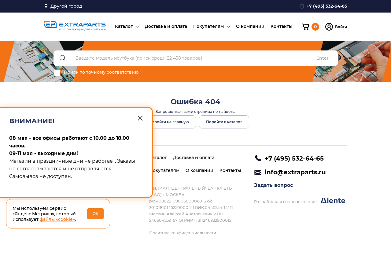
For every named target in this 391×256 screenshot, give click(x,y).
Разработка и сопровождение (299, 201)
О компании (250, 26)
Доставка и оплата (166, 26)
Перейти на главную (169, 122)
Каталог (124, 26)
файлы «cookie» (57, 219)
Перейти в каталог (224, 122)
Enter (322, 58)
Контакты (282, 26)
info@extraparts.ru (295, 172)
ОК (95, 213)
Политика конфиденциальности (182, 232)
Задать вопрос (273, 185)
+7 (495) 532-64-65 (294, 158)
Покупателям (208, 26)
